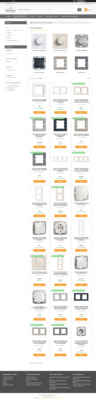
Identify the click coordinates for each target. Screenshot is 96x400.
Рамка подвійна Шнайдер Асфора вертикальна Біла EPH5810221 (39, 204)
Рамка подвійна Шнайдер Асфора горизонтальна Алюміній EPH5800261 (60, 307)
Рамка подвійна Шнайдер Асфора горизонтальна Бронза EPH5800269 (39, 342)
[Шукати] (79, 9)
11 (88, 363)
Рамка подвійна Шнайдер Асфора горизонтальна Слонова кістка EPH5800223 (81, 101)
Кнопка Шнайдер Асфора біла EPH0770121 (81, 272)
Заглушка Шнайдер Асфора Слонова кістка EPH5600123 (39, 272)
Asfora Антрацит (39, 72)
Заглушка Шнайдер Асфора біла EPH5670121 (81, 203)
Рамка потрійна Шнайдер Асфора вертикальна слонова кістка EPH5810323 (60, 273)
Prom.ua (55, 395)
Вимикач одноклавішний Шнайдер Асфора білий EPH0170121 (39, 239)
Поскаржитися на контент (44, 397)
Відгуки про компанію (8, 377)
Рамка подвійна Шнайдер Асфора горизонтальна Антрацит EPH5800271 (81, 307)
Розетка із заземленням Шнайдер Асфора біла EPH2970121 (60, 239)
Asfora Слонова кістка (60, 50)
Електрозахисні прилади (32, 379)
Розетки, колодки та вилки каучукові (81, 384)
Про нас (32, 16)
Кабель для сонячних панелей (33, 384)
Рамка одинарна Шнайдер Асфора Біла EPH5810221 (39, 100)
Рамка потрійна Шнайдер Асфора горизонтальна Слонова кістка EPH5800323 (81, 170)
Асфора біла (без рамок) (39, 50)
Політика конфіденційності (56, 397)
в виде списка (90, 78)
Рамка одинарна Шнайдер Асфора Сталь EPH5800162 (39, 169)
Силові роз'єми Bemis (78, 385)
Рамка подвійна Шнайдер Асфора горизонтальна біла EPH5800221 (60, 101)
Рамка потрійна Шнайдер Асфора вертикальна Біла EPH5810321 (81, 239)
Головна (8, 16)
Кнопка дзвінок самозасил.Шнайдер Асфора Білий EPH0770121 (39, 307)
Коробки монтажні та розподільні (34, 382)
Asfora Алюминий (81, 50)
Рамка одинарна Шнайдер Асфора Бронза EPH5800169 (81, 135)
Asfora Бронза (60, 72)
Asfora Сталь (81, 72)
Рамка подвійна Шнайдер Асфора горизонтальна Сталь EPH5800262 (60, 342)
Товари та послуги (19, 16)
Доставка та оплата (52, 16)
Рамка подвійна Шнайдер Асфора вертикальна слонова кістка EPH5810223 (60, 204)
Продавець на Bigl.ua (48, 396)
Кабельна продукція (31, 377)
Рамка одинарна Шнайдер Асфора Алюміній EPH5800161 (39, 135)
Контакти (40, 16)
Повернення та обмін (8, 384)
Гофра (27, 380)
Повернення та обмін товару (69, 16)
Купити (39, 112)
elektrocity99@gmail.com (13, 85)
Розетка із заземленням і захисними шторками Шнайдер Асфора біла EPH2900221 (81, 342)
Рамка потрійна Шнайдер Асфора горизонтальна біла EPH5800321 (60, 170)
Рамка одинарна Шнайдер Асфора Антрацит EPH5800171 (60, 135)
